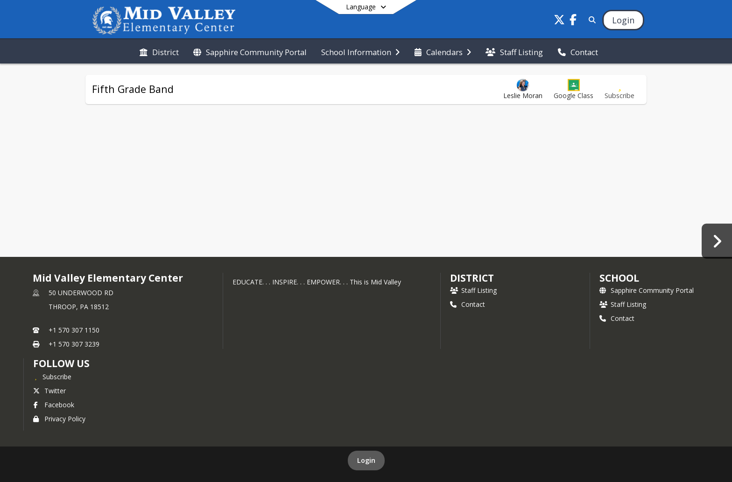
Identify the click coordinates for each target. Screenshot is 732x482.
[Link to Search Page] (590, 19)
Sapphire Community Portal (646, 290)
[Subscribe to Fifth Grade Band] (619, 89)
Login (366, 460)
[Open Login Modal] (623, 20)
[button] (573, 89)
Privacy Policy (59, 418)
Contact (467, 304)
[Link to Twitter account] (559, 21)
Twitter (49, 390)
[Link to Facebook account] (573, 21)
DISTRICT (472, 277)
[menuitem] (159, 51)
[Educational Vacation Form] (716, 240)
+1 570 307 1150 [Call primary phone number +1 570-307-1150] (74, 330)
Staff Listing (473, 290)
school (619, 277)
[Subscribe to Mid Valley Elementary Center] (52, 376)
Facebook (53, 404)
